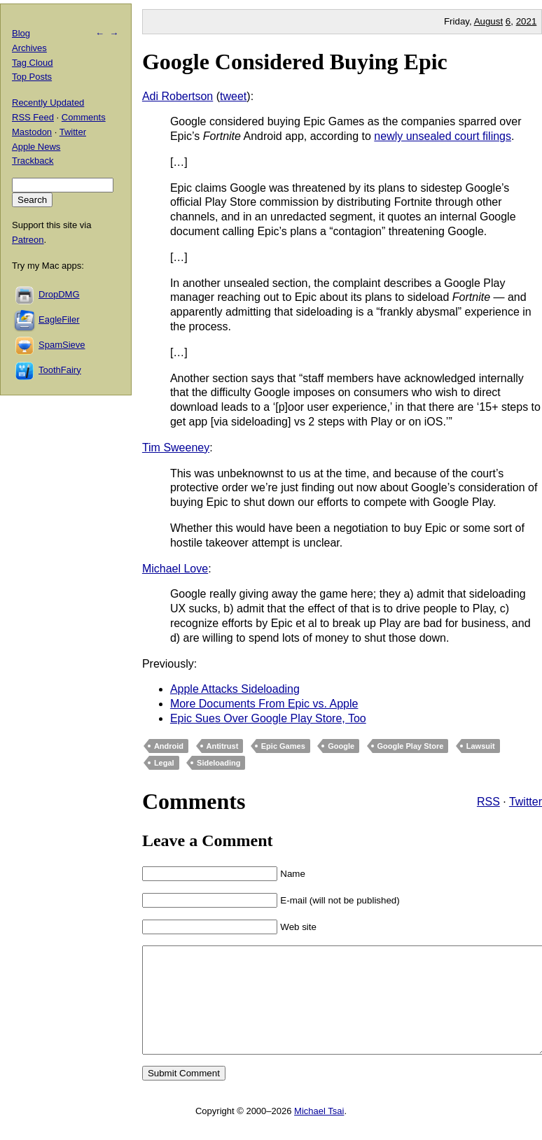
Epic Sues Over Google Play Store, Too (268, 718)
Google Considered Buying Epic (294, 61)
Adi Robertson (177, 96)
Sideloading (218, 763)
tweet (233, 96)
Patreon (28, 239)
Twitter (525, 802)
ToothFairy (60, 370)
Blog (21, 33)
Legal (164, 763)
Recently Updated (48, 102)
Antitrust (223, 746)
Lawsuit (480, 746)
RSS (488, 802)
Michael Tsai (319, 1132)
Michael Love (175, 569)
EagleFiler (59, 319)
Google (341, 746)
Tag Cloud (32, 62)
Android (168, 746)
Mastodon (32, 132)
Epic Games (283, 746)
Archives (29, 48)
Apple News (36, 146)
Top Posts (32, 76)
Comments (84, 117)
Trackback (32, 160)
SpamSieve (62, 344)
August (488, 21)
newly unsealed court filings (442, 136)
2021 (526, 21)
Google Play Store (410, 746)
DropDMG (59, 294)
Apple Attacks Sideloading (235, 689)
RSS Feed (33, 117)
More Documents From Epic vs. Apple (264, 704)
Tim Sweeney (175, 447)
